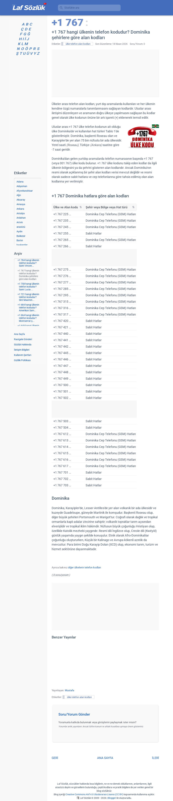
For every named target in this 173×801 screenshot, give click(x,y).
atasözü (21, 227)
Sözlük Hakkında (22, 344)
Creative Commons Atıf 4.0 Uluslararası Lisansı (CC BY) (94, 794)
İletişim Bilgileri (21, 349)
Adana (20, 181)
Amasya (21, 204)
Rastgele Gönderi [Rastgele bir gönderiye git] (23, 339)
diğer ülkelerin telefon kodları (84, 567)
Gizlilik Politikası (22, 360)
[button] (106, 715)
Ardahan (21, 217)
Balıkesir (21, 236)
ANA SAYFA (105, 758)
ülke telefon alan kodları (78, 44)
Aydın (19, 231)
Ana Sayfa (19, 334)
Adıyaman (22, 186)
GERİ (55, 758)
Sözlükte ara (71, 7)
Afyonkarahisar (25, 190)
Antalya (21, 213)
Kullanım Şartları (22, 355)
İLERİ (155, 758)
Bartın (20, 240)
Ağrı (19, 195)
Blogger (112, 798)
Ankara (20, 208)
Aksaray (21, 199)
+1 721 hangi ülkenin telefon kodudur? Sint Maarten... (28, 297)
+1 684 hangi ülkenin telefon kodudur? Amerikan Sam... (28, 307)
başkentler (22, 245)
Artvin (20, 222)
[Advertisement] (105, 73)
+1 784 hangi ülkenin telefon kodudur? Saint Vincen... (28, 263)
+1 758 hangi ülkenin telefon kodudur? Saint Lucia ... (28, 286)
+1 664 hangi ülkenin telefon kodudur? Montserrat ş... (28, 318)
